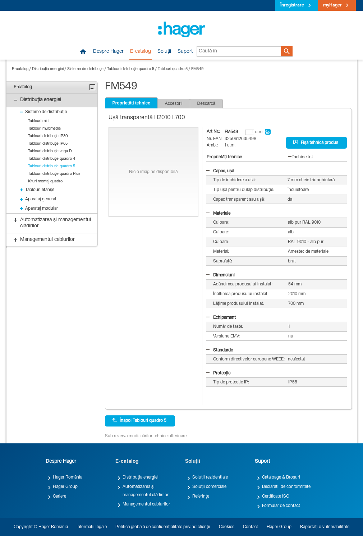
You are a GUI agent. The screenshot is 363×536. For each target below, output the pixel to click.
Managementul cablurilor (146, 504)
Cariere (59, 496)
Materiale (218, 213)
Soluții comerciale (209, 487)
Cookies (226, 527)
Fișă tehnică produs (315, 142)
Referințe (200, 496)
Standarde (219, 350)
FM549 (197, 69)
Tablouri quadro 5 (173, 69)
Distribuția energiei (48, 69)
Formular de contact (281, 506)
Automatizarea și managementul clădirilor (146, 491)
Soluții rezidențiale (210, 477)
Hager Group (65, 487)
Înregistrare (292, 5)
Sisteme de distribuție (85, 69)
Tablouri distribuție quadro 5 (130, 69)
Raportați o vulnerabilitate (324, 527)
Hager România (67, 477)
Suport (185, 51)
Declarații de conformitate (286, 487)
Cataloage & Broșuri (281, 477)
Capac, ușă (220, 171)
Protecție (218, 373)
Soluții (164, 51)
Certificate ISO (275, 496)
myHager (332, 5)
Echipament (221, 318)
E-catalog (140, 51)
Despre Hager (108, 51)
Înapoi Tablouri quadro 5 (139, 420)
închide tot (300, 157)
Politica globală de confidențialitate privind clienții (162, 527)
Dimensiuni (220, 275)
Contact (250, 527)
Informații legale (92, 527)
